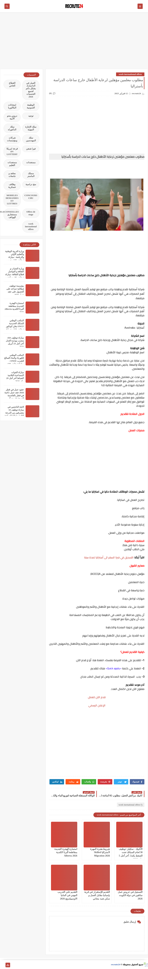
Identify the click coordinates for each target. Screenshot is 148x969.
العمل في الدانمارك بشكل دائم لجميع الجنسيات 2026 (31, 90)
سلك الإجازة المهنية (30, 128)
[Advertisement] (74, 42)
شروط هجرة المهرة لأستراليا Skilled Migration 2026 (100, 852)
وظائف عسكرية (12, 185)
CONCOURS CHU (30, 196)
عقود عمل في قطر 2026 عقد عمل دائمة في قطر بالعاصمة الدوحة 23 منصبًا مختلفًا (14, 395)
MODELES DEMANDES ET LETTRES (12, 199)
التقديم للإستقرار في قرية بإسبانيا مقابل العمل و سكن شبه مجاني (97, 895)
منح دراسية (31, 184)
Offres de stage (30, 213)
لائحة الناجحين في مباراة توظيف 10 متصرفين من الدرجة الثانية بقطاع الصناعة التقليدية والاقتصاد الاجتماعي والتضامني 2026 (14, 416)
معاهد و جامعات (12, 174)
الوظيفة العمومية (31, 106)
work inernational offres (130, 74)
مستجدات (31, 162)
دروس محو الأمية (12, 117)
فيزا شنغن (31, 148)
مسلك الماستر (31, 174)
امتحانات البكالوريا (12, 106)
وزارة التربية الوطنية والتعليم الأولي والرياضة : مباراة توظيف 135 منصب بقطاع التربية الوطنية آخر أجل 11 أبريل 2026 (14, 260)
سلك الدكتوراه (12, 128)
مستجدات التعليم (12, 163)
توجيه (30, 116)
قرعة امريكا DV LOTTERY (12, 151)
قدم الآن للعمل (97, 697)
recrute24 (115, 964)
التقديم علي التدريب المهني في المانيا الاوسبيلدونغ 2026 (67, 895)
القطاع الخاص (12, 84)
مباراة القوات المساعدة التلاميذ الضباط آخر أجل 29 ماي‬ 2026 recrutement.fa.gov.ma (13, 378)
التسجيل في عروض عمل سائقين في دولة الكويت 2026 (130, 895)
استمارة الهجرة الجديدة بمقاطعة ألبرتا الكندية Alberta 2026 (65, 852)
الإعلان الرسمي (96, 705)
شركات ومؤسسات (12, 139)
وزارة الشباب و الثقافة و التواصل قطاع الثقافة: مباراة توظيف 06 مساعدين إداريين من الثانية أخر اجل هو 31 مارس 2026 (14, 277)
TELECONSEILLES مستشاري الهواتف (11, 214)
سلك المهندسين (31, 139)
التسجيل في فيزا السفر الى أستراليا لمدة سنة (108, 557)
